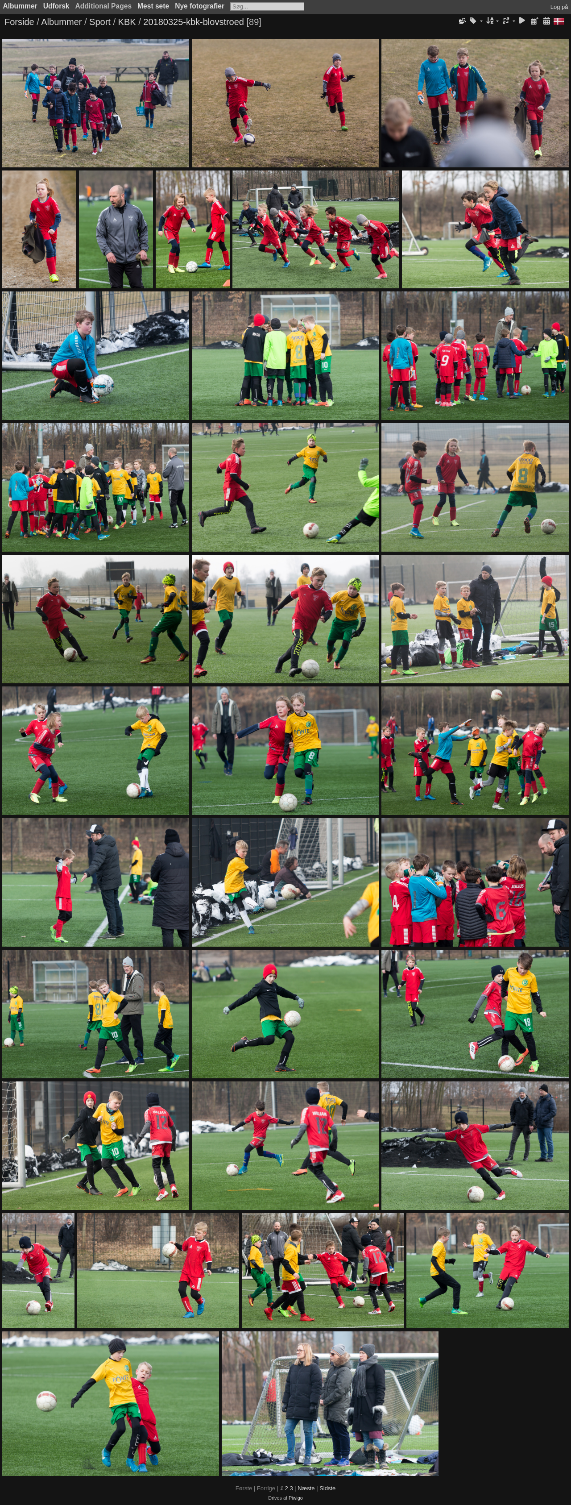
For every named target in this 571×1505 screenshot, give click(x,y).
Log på (559, 7)
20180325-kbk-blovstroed (193, 22)
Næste (306, 1488)
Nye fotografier (199, 6)
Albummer (20, 6)
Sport (100, 22)
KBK (127, 22)
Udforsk (56, 6)
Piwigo (296, 1498)
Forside (19, 22)
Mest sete (153, 6)
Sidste (327, 1488)
